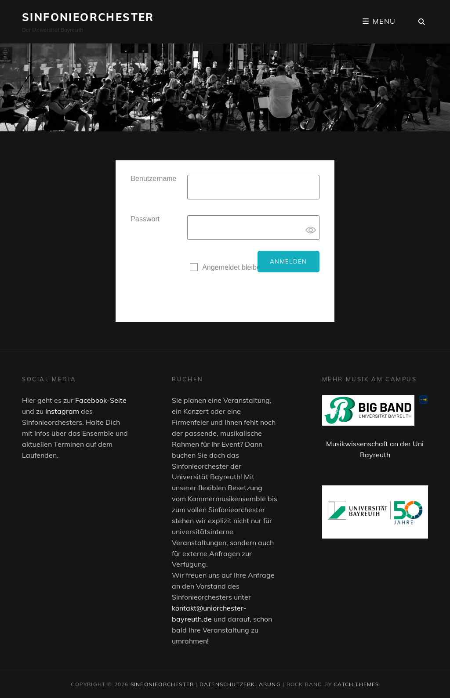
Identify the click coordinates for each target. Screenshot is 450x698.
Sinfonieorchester (88, 17)
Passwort (145, 219)
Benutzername (153, 178)
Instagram (62, 411)
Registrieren (209, 285)
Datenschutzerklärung (240, 684)
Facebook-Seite (101, 400)
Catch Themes (356, 684)
